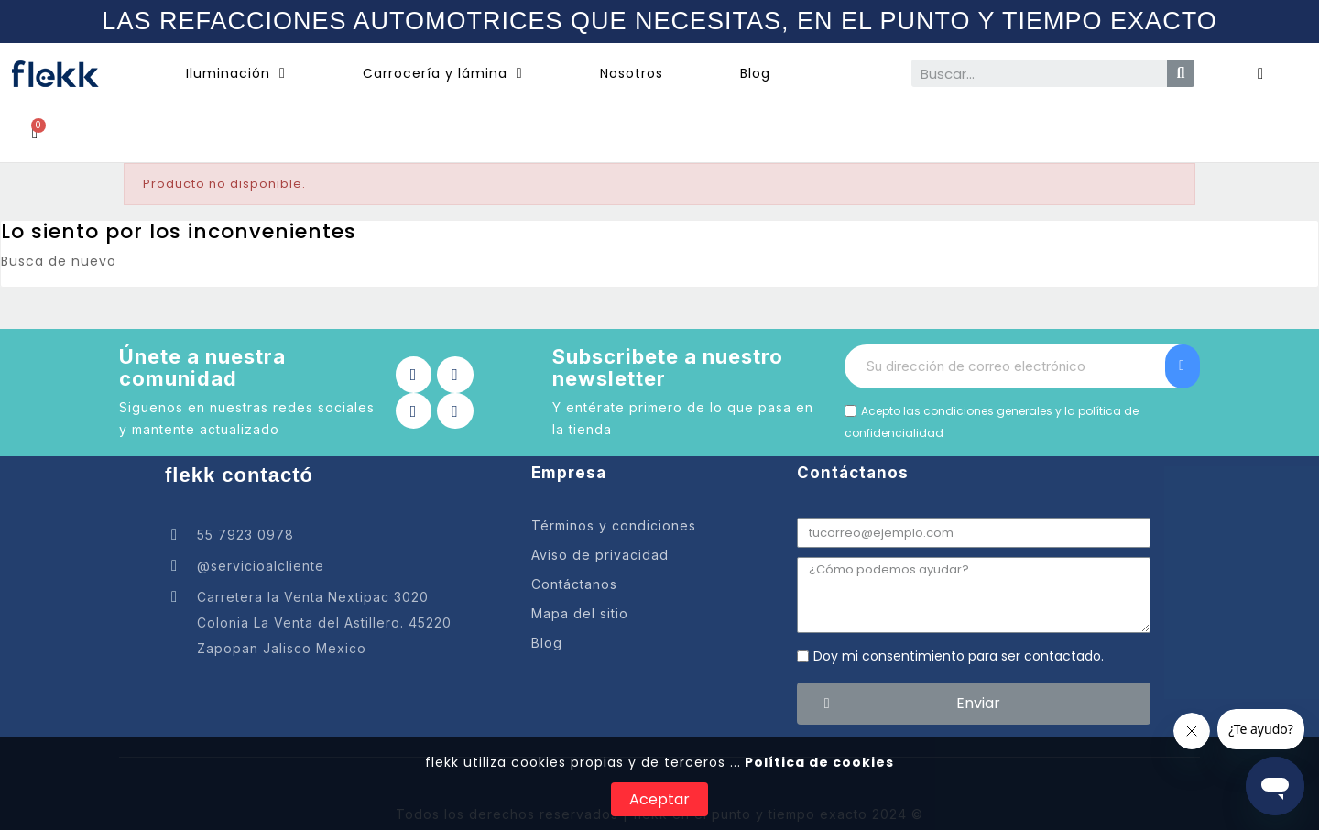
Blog (755, 73)
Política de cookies (817, 762)
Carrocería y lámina (443, 73)
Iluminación (236, 73)
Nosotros (631, 73)
